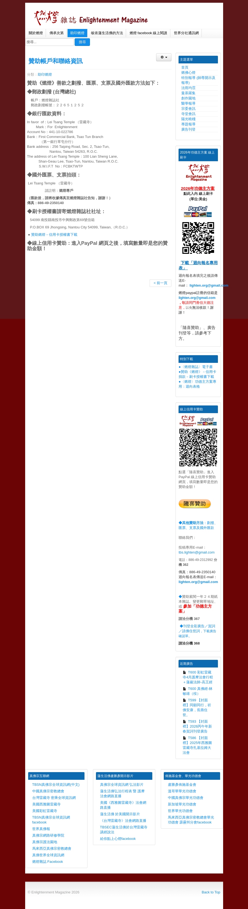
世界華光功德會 (180, 811)
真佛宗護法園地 (44, 842)
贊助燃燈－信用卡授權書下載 (54, 235)
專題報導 (188, 124)
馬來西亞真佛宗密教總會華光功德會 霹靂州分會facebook (191, 819)
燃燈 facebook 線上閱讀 (148, 33)
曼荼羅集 (188, 93)
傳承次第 (56, 33)
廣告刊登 (188, 129)
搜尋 (82, 42)
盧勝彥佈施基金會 (182, 784)
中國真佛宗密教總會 (48, 791)
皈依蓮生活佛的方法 (107, 33)
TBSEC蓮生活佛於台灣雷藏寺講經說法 (123, 829)
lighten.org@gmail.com (208, 285)
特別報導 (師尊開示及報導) (198, 80)
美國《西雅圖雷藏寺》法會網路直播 (123, 805)
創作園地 (188, 98)
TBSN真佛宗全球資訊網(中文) (56, 784)
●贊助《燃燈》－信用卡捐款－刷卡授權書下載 (197, 374)
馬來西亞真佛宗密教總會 (51, 848)
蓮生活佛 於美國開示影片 (120, 814)
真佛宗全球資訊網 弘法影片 (122, 784)
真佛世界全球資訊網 (48, 855)
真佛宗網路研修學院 (48, 835)
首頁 (184, 67)
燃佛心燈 (188, 72)
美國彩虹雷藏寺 (44, 811)
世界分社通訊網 (186, 33)
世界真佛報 (41, 829)
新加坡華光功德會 (182, 804)
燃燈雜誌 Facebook (47, 862)
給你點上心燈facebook (118, 839)
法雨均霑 (188, 88)
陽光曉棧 (188, 119)
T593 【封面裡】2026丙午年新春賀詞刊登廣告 (197, 726)
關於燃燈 (36, 33)
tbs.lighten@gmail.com (197, 552)
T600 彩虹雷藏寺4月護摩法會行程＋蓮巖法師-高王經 (198, 677)
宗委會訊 (188, 109)
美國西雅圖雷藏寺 (46, 804)
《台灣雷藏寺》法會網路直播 (123, 821)
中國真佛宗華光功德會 (185, 798)
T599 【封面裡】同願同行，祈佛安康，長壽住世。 (197, 707)
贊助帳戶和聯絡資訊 (55, 61)
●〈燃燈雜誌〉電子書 (196, 367)
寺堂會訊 (188, 114)
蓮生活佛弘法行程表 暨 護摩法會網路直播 (122, 793)
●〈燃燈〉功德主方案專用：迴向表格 (197, 384)
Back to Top (211, 892)
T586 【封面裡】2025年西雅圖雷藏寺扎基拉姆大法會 (197, 745)
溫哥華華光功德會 (182, 791)
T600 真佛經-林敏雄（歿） (197, 691)
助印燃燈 (77, 33)
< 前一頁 (160, 283)
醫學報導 (188, 103)
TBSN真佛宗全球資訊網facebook (51, 819)
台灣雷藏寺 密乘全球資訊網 (54, 798)
